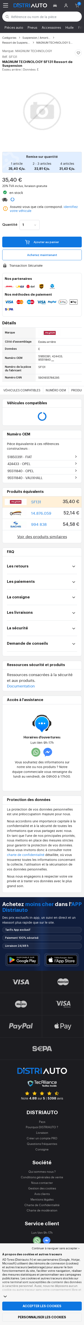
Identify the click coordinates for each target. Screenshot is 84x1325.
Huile (69, 27)
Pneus (32, 27)
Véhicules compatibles (21, 390)
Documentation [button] (21, 685)
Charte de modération (42, 1210)
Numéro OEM (56, 390)
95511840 (20, 470)
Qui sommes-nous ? (42, 1171)
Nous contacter (42, 1183)
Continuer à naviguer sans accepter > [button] (56, 1248)
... (52, 359)
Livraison (42, 1132)
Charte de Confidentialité (42, 1205)
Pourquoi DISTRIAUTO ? (42, 1127)
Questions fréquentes (42, 1144)
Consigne (42, 1149)
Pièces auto (13, 27)
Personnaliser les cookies (42, 1317)
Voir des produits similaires (42, 536)
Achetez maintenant (42, 255)
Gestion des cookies (42, 1188)
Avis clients (42, 1194)
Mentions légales (42, 1199)
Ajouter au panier (42, 242)
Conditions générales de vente (42, 1177)
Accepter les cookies (42, 1306)
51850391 (19, 456)
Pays (42, 1122)
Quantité (9, 224)
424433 (18, 463)
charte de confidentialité (25, 854)
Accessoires (51, 27)
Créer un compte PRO (42, 1138)
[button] (55, 5)
